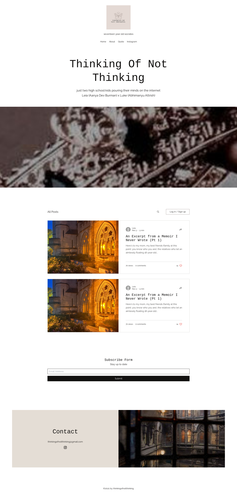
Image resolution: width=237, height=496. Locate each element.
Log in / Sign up (178, 211)
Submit (118, 378)
